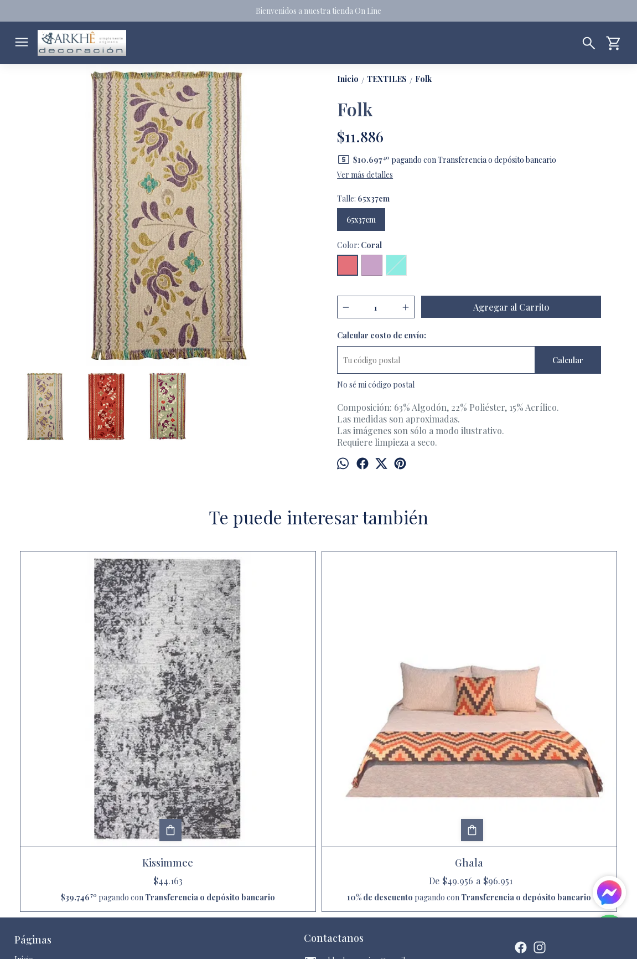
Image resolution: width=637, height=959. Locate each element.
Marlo (544, 711)
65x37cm (361, 219)
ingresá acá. (306, 942)
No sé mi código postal (376, 384)
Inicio (23, 818)
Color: (359, 245)
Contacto (30, 845)
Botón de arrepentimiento (355, 942)
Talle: (363, 198)
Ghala (243, 711)
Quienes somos (40, 858)
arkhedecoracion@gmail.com (363, 820)
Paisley (393, 711)
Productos (32, 832)
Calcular (567, 360)
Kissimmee (92, 711)
